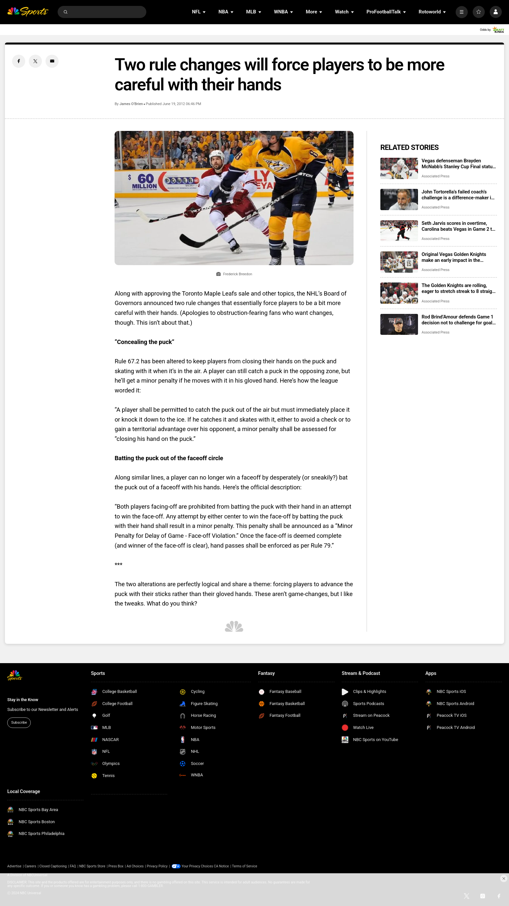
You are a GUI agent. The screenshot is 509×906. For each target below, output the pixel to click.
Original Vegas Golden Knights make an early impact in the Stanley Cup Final (454, 257)
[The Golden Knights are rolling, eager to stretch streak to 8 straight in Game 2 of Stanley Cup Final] (399, 293)
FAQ (73, 866)
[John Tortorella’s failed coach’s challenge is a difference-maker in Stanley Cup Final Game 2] (399, 199)
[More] (462, 12)
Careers (30, 866)
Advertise (14, 866)
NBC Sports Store (92, 866)
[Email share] (52, 61)
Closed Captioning (53, 866)
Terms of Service (244, 866)
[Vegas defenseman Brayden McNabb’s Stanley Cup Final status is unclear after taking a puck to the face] (399, 168)
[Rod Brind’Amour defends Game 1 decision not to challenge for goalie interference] (399, 324)
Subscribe (19, 722)
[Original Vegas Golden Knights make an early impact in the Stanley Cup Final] (399, 262)
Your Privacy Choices (197, 866)
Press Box (115, 866)
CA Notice (221, 866)
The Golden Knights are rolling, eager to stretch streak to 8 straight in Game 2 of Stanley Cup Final (459, 288)
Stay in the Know (22, 699)
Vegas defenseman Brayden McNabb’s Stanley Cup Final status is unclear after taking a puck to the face (459, 164)
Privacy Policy (157, 866)
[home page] (27, 12)
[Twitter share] (35, 61)
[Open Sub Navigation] (205, 11)
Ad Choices (135, 866)
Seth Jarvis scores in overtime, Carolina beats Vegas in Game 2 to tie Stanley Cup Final (458, 226)
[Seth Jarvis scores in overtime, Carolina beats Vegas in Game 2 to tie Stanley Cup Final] (399, 231)
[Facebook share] (18, 61)
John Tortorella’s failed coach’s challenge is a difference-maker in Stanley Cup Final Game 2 (458, 195)
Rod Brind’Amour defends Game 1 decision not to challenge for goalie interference (459, 320)
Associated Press (435, 176)
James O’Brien (131, 104)
